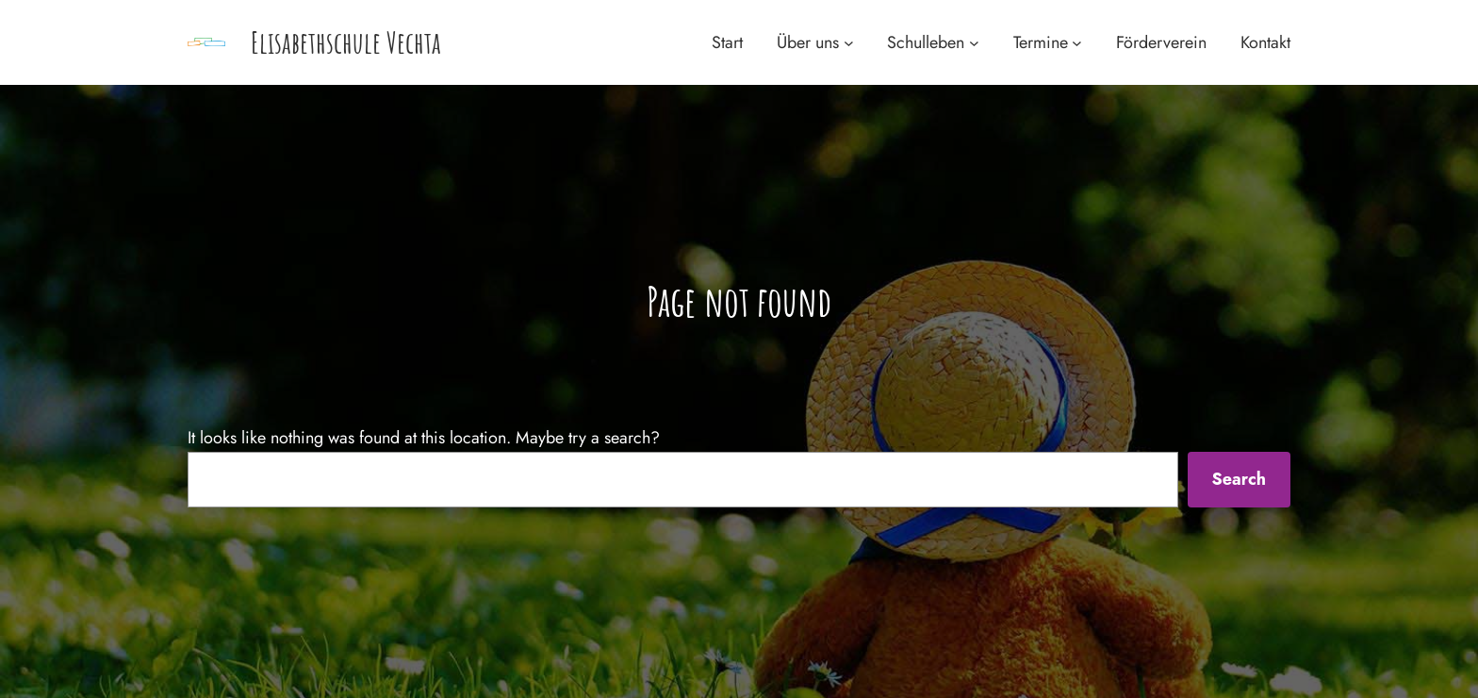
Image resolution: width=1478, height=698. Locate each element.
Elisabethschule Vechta (346, 42)
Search (1238, 479)
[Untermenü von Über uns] (849, 42)
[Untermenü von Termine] (1077, 42)
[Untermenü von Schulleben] (974, 42)
